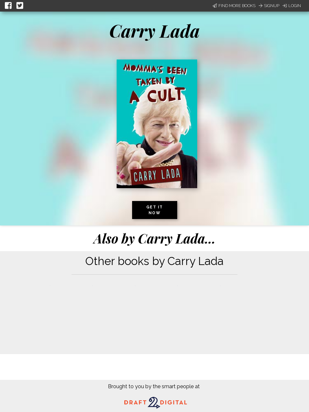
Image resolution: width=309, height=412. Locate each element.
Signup (269, 5)
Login (292, 5)
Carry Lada (154, 30)
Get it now (154, 210)
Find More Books (234, 5)
